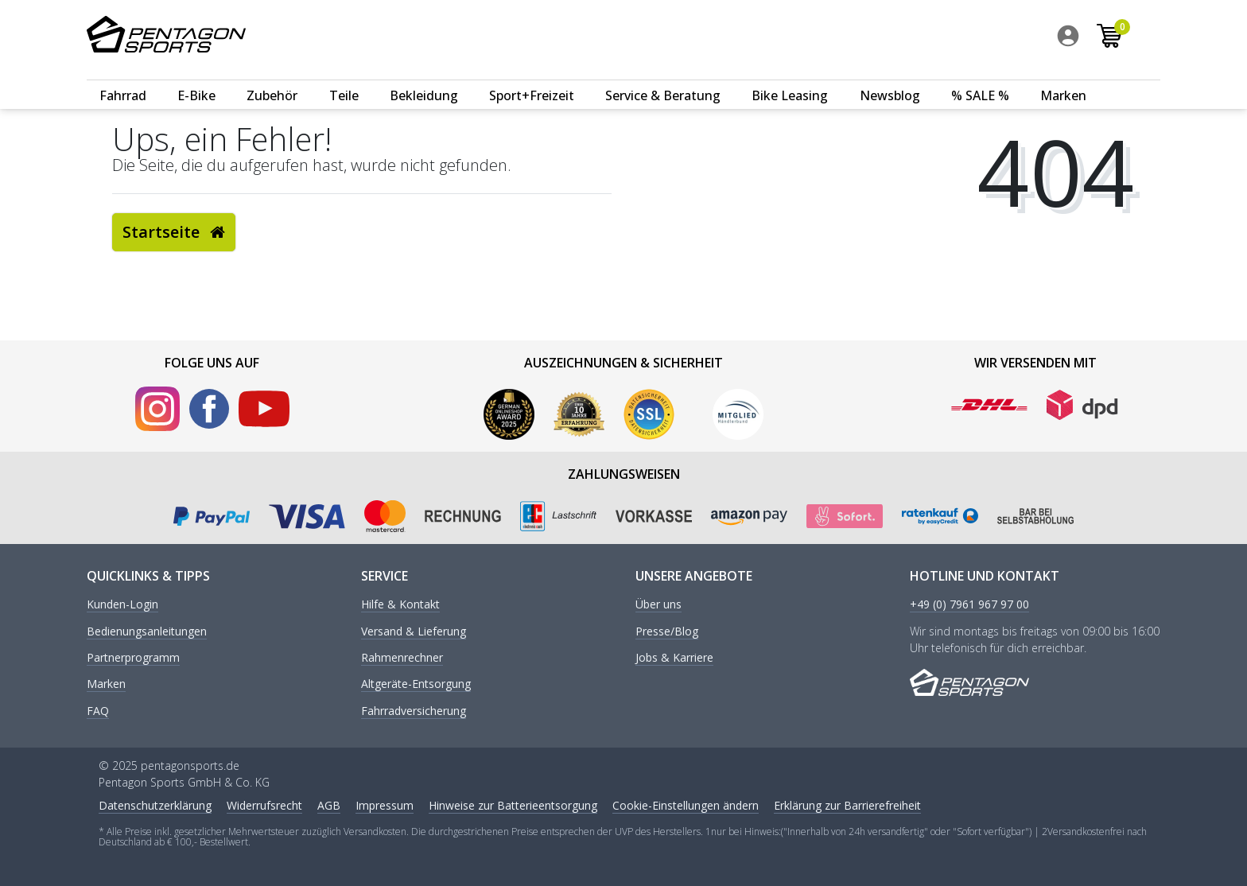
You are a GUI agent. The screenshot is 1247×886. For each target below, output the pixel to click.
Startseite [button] (173, 232)
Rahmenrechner (402, 658)
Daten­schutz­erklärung (155, 805)
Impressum (384, 805)
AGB (328, 805)
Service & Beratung (663, 77)
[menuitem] (1098, 39)
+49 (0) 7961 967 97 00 (969, 605)
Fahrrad (122, 77)
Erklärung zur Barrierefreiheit (847, 805)
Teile (344, 77)
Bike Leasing (790, 77)
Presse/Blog (666, 632)
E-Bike (196, 77)
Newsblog (890, 77)
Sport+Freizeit (531, 77)
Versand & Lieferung (413, 632)
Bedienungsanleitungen (147, 632)
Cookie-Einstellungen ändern (685, 805)
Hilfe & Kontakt (400, 605)
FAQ (98, 711)
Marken (1063, 77)
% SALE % (980, 77)
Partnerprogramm (133, 658)
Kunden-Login (122, 605)
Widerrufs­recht (264, 805)
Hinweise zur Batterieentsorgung (513, 805)
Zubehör (272, 77)
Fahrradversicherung (413, 711)
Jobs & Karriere (674, 658)
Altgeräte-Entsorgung (416, 684)
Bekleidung (424, 77)
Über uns (658, 605)
